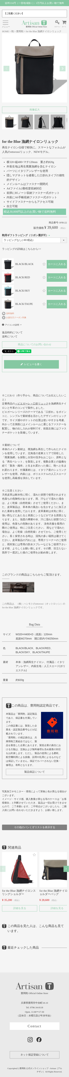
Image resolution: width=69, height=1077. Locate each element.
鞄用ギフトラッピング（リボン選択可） (26, 235)
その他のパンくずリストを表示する (34, 827)
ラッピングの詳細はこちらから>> (21, 249)
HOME (5, 31)
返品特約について (12, 332)
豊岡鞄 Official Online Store (34, 24)
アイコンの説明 (12, 325)
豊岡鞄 (19, 31)
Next (63, 68)
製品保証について (34, 771)
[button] (2, 868)
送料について (9, 336)
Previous (6, 68)
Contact (34, 1026)
